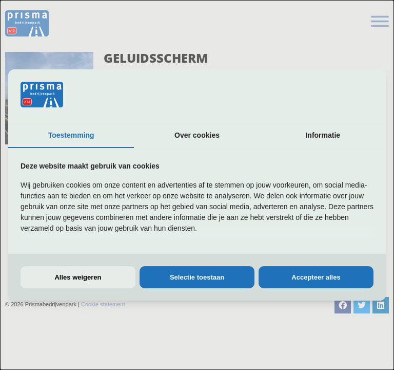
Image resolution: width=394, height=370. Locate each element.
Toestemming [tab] (71, 135)
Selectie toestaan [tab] (197, 277)
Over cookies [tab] (197, 135)
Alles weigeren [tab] (77, 277)
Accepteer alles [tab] (315, 277)
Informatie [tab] (322, 135)
